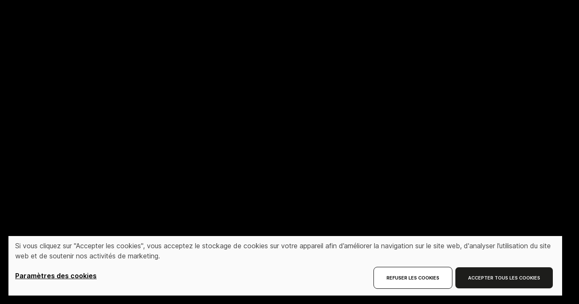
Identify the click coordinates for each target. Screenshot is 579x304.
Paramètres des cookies (56, 275)
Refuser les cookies (413, 278)
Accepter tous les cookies (504, 278)
